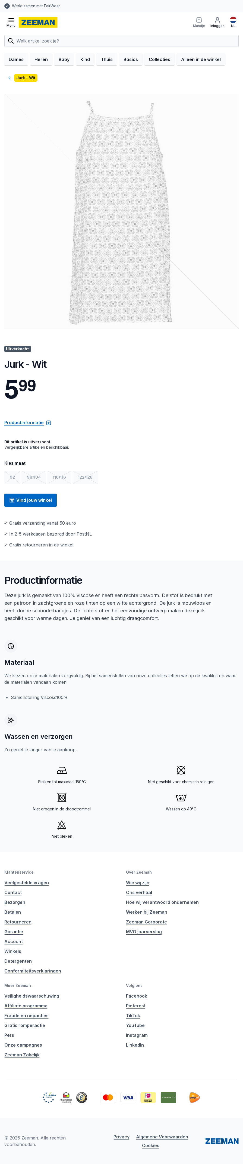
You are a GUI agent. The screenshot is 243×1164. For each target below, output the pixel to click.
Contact (13, 892)
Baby (64, 59)
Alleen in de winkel (201, 59)
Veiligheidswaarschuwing (31, 996)
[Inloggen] (217, 22)
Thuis (107, 59)
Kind (85, 59)
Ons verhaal (139, 892)
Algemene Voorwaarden (162, 1136)
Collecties (159, 59)
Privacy (121, 1136)
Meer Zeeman (17, 985)
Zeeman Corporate (146, 922)
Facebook (136, 996)
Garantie (13, 931)
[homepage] (38, 22)
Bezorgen (14, 902)
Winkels (12, 951)
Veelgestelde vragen (26, 882)
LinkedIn (135, 1045)
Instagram (137, 1035)
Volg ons (134, 985)
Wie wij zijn (137, 882)
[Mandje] (199, 22)
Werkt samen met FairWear (36, 6)
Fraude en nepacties (26, 1015)
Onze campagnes (23, 1045)
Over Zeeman (139, 872)
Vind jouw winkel (30, 500)
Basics (131, 59)
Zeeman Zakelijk (22, 1054)
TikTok (133, 1015)
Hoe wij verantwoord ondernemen (162, 902)
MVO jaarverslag (144, 931)
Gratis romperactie (24, 1025)
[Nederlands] (233, 22)
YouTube (135, 1025)
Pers (9, 1035)
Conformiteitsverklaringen (32, 971)
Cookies (150, 1145)
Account (13, 941)
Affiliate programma (26, 1005)
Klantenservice (19, 872)
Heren (41, 59)
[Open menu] (11, 22)
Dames (16, 59)
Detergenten (18, 961)
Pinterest (136, 1005)
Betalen (12, 912)
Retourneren (17, 922)
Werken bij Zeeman (146, 912)
